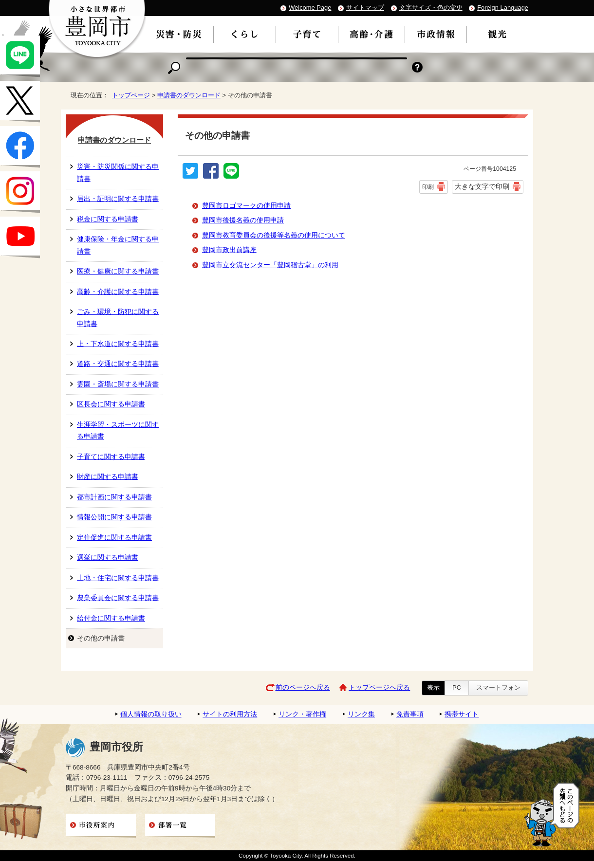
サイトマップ (365, 7)
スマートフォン (498, 687)
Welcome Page (310, 7)
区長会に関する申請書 (111, 404)
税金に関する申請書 (107, 219)
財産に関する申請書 (107, 476)
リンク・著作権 (302, 714)
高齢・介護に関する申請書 (118, 291)
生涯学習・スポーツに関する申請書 (118, 430)
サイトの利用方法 (230, 714)
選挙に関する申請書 (107, 557)
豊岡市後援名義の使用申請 (243, 220)
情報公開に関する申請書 (114, 517)
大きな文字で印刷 (482, 186)
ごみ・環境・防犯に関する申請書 (118, 317)
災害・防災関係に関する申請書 (118, 172)
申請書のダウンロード (189, 95)
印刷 (428, 186)
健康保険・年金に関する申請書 (118, 245)
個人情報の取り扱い (151, 714)
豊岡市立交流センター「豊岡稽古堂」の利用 (270, 265)
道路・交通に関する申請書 (118, 363)
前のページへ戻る (303, 687)
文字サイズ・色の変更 (431, 7)
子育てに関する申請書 (111, 456)
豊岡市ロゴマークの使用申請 (246, 205)
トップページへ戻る (379, 687)
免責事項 (410, 714)
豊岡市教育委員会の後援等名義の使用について (273, 235)
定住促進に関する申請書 (114, 537)
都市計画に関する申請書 (114, 497)
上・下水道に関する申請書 (118, 344)
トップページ (131, 95)
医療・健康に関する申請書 (118, 271)
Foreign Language (502, 7)
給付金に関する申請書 (111, 618)
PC (456, 687)
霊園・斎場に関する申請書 (118, 384)
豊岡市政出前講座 (229, 250)
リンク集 (361, 714)
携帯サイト (462, 714)
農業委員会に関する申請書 (118, 598)
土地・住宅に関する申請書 (118, 578)
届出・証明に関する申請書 (118, 198)
